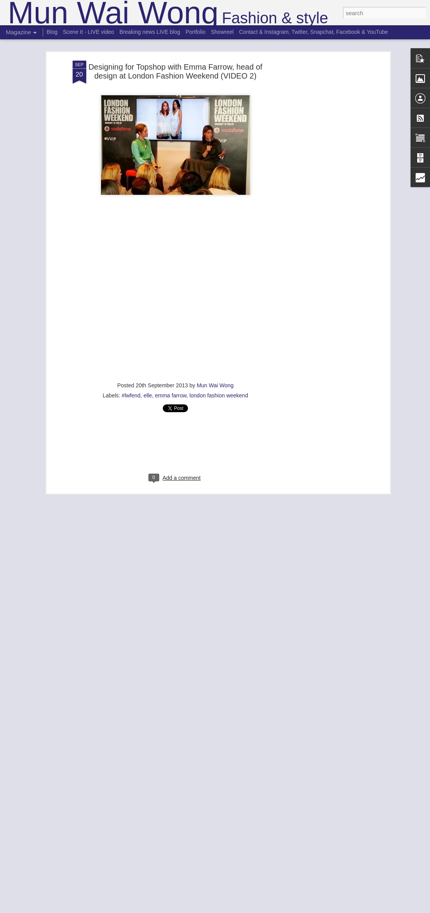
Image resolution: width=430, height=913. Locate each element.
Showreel (222, 32)
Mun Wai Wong (215, 385)
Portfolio (195, 32)
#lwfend (131, 395)
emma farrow (170, 395)
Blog (52, 32)
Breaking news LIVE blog (149, 32)
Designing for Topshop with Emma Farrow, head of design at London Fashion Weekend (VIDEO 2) (176, 71)
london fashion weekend (219, 395)
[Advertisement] (321, 183)
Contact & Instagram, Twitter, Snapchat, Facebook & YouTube (313, 32)
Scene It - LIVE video (88, 32)
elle (147, 395)
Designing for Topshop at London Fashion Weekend (162, 297)
